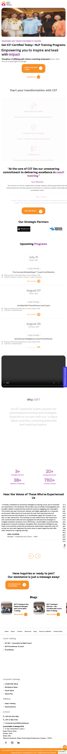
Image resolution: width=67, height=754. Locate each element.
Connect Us (33, 77)
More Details (20, 614)
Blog (35, 631)
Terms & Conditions (45, 631)
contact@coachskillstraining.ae (16, 723)
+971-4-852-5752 (10, 720)
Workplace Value (11, 687)
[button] (62, 752)
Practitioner (9, 650)
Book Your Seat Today (33, 68)
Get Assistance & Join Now (17, 585)
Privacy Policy (58, 631)
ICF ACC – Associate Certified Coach (18, 643)
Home (6, 631)
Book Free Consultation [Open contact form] (65, 377)
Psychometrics (10, 707)
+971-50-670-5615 (11, 716)
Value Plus (9, 694)
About (13, 631)
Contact (19, 631)
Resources (28, 631)
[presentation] (31, 556)
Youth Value (9, 690)
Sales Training (10, 703)
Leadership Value (11, 684)
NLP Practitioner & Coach (14, 646)
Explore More (33, 211)
